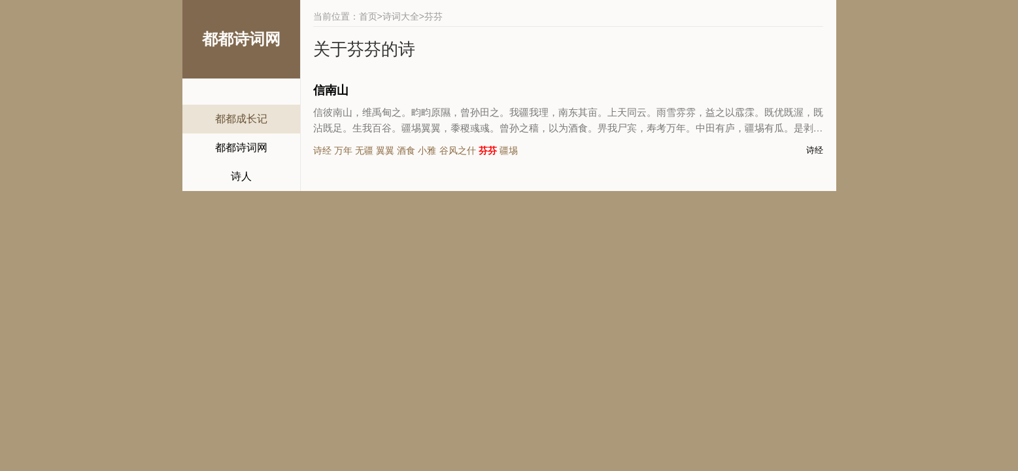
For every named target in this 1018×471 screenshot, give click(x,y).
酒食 (406, 150)
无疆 (364, 150)
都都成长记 (241, 118)
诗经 (814, 150)
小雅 (427, 150)
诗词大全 (400, 16)
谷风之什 (457, 150)
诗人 (241, 176)
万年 (343, 150)
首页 (368, 16)
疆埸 (509, 150)
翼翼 (385, 150)
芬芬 (488, 150)
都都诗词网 (241, 147)
